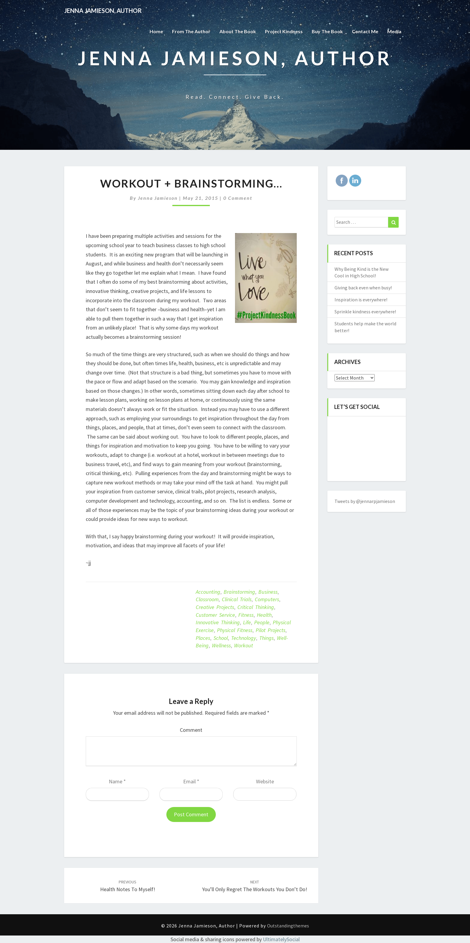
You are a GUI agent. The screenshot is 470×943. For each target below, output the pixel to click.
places (203, 637)
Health (264, 614)
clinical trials (236, 599)
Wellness (221, 645)
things (266, 637)
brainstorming (239, 591)
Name (117, 781)
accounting (208, 591)
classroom (207, 599)
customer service (215, 614)
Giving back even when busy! (363, 288)
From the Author (191, 31)
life (247, 622)
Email (191, 781)
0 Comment (237, 198)
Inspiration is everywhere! (361, 300)
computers (267, 599)
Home (156, 31)
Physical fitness (234, 630)
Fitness (246, 614)
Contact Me (365, 31)
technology (243, 637)
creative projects (215, 607)
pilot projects (270, 630)
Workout (243, 645)
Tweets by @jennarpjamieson (365, 501)
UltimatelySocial (281, 939)
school (220, 637)
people (261, 622)
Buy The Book (327, 31)
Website (265, 781)
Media (394, 31)
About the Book (237, 31)
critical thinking (255, 607)
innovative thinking (218, 622)
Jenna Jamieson (158, 198)
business (268, 591)
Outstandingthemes (288, 926)
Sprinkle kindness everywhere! (365, 312)
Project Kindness (284, 31)
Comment (191, 729)
